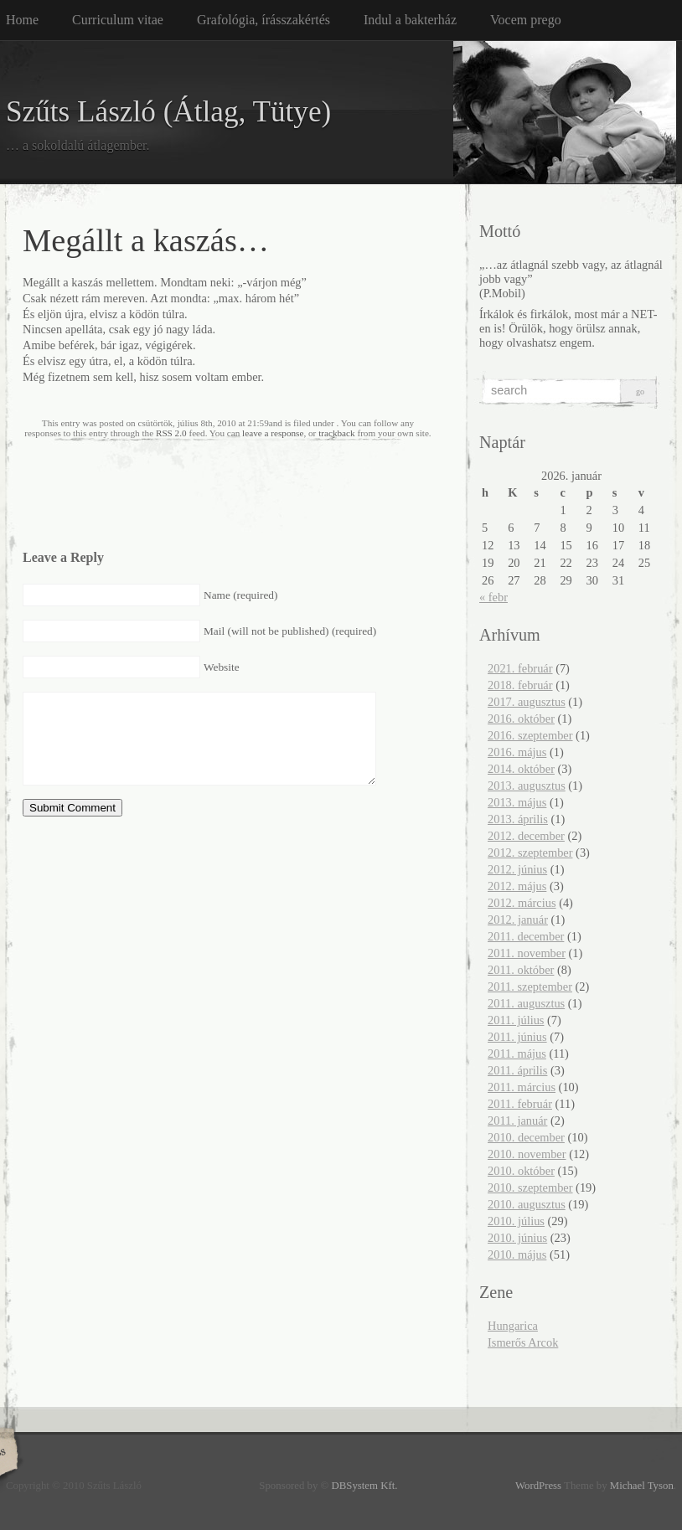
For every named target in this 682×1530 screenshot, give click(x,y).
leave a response (272, 433)
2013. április (518, 819)
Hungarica (513, 1325)
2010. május (517, 1254)
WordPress (538, 1485)
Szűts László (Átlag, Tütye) (168, 111)
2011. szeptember (530, 986)
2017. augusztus (527, 701)
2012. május (517, 886)
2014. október (521, 768)
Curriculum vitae (117, 20)
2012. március (522, 902)
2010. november (527, 1154)
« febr (493, 597)
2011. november (527, 953)
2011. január (517, 1120)
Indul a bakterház (410, 20)
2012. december (526, 835)
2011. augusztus (526, 1003)
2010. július (516, 1221)
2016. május (517, 752)
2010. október (521, 1170)
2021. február (520, 668)
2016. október (521, 718)
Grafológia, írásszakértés (263, 20)
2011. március (521, 1087)
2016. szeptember (530, 735)
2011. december (526, 936)
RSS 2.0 (171, 433)
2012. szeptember (530, 852)
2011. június (517, 1036)
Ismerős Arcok (523, 1342)
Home (22, 20)
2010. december (526, 1137)
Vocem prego (525, 20)
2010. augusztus (527, 1204)
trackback (336, 433)
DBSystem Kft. (365, 1485)
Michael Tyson (642, 1485)
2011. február (520, 1103)
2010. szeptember (530, 1187)
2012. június (517, 869)
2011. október (521, 969)
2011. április (517, 1070)
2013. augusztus (527, 785)
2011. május (517, 1053)
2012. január (518, 919)
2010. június (517, 1237)
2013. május (517, 802)
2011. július (516, 1020)
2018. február (520, 685)
